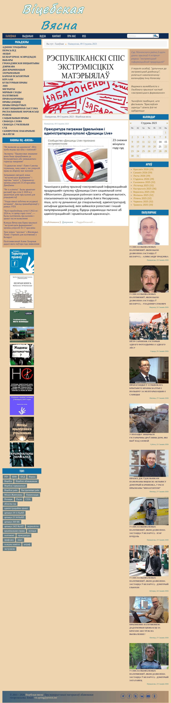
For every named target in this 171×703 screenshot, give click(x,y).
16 (132, 146)
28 (160, 151)
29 (165, 151)
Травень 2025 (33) (143, 205)
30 (132, 155)
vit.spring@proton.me (45, 697)
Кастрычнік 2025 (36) (144, 189)
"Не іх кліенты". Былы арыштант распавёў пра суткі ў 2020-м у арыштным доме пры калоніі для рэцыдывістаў (19, 193)
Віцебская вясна (34, 694)
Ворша (32, 477)
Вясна (58, 25)
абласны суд (10, 504)
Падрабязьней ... (85, 222)
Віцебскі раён (10, 490)
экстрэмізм (9, 549)
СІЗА (28, 499)
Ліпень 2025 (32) (142, 198)
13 (154, 141)
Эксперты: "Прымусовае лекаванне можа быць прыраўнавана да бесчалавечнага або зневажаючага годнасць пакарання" (20, 158)
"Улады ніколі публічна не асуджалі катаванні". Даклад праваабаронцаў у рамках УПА (21, 204)
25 (143, 151)
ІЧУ (6, 477)
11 (143, 141)
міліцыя (32, 531)
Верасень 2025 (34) (143, 192)
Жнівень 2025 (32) (143, 195)
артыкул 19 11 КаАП (14, 513)
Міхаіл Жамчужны (13, 495)
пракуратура (24, 535)
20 (154, 146)
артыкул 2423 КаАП (13, 526)
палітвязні (9, 535)
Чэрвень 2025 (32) (143, 201)
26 (149, 151)
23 (132, 151)
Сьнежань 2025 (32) (144, 182)
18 (143, 146)
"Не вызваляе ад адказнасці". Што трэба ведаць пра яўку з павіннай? (20, 148)
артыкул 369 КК (12, 522)
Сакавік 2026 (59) (142, 172)
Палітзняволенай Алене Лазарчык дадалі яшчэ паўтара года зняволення (21, 242)
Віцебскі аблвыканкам (26, 481)
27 (154, 151)
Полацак (8, 499)
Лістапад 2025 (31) (143, 185)
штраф (27, 544)
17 (138, 146)
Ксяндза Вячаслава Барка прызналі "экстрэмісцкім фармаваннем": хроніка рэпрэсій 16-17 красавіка (20, 225)
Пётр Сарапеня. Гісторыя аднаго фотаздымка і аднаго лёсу (147, 344)
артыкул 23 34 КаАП (14, 517)
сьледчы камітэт (12, 544)
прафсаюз (9, 540)
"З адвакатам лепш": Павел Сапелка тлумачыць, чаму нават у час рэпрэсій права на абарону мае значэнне (22, 168)
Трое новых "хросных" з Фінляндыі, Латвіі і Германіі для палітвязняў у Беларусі (21, 234)
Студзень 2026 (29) (143, 179)
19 (149, 146)
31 (138, 155)
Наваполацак (32, 495)
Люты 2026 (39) (141, 176)
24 (138, 151)
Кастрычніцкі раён (30, 490)
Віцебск (8, 481)
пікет (20, 540)
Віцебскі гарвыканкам (14, 486)
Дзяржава (67, 222)
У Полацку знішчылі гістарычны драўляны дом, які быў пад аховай (148, 437)
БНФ (14, 477)
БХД (23, 477)
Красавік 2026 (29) (143, 169)
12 (149, 141)
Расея (19, 499)
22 (165, 146)
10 (138, 141)
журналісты (33, 526)
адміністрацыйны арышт (16, 508)
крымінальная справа (14, 531)
